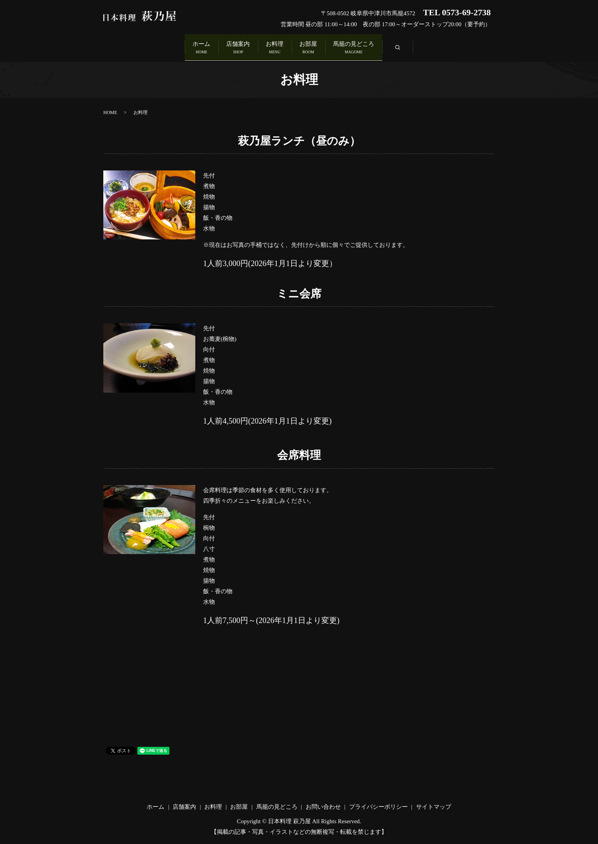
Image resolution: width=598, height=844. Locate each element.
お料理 (274, 46)
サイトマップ (433, 804)
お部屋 (323, 46)
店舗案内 (223, 46)
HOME (110, 109)
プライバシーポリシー (378, 804)
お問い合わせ (323, 804)
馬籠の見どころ (383, 46)
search (443, 48)
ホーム (171, 46)
